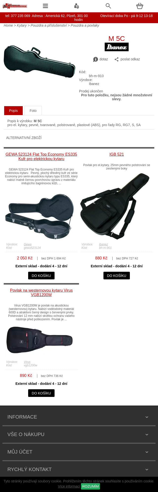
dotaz (100, 59)
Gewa (27, 244)
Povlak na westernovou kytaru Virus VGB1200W (41, 292)
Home (8, 25)
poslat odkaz (127, 59)
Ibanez (103, 244)
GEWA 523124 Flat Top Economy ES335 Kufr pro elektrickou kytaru (41, 156)
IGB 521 (116, 154)
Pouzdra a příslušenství (49, 25)
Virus (27, 362)
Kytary (22, 25)
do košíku (41, 276)
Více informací (69, 486)
